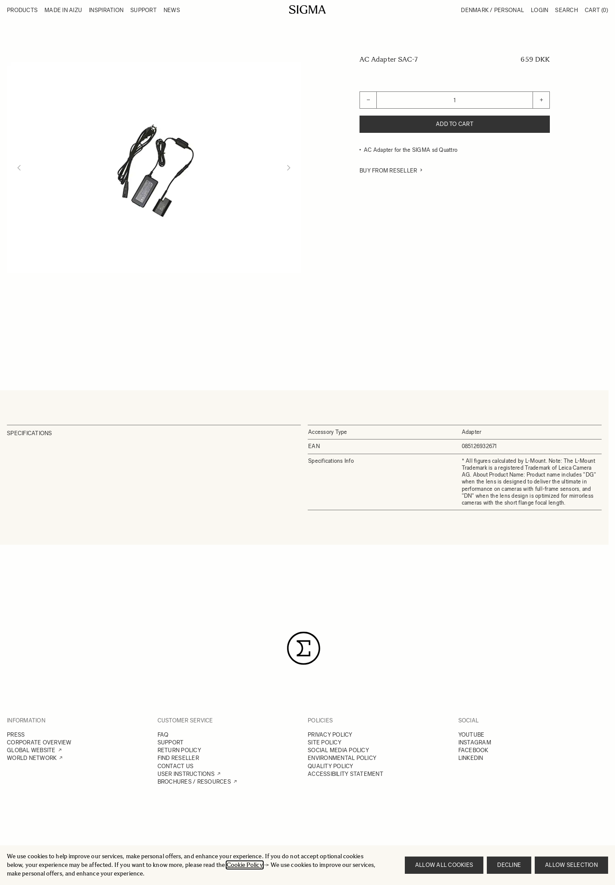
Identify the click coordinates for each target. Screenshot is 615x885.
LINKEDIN (470, 758)
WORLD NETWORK (32, 758)
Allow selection (571, 865)
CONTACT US (176, 766)
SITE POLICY (324, 742)
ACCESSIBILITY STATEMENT (345, 774)
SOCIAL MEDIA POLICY (338, 750)
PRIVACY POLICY (330, 734)
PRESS (16, 734)
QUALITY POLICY (330, 766)
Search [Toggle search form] (566, 10)
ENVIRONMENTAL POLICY (342, 758)
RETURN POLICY (179, 750)
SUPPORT (171, 742)
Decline (509, 865)
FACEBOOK (473, 750)
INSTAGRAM (474, 742)
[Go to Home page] (307, 9)
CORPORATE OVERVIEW (39, 742)
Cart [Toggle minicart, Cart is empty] (596, 10)
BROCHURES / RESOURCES (194, 781)
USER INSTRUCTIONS (186, 774)
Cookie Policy (245, 865)
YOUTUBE (471, 734)
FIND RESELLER (178, 758)
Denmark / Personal (492, 10)
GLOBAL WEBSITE (31, 750)
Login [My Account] (539, 10)
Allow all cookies (444, 865)
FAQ (163, 734)
